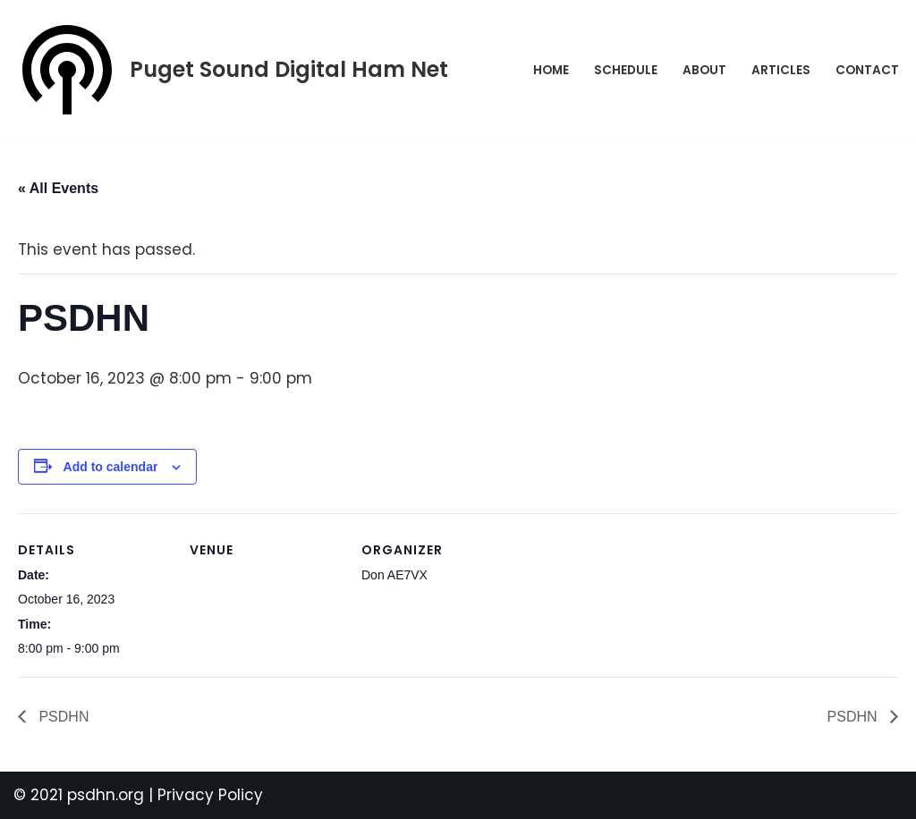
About (704, 70)
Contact (867, 70)
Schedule (625, 70)
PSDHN (62, 716)
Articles (780, 70)
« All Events (58, 188)
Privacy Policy (210, 795)
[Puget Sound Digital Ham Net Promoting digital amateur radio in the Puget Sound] (230, 69)
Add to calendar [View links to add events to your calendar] (111, 467)
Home (551, 70)
